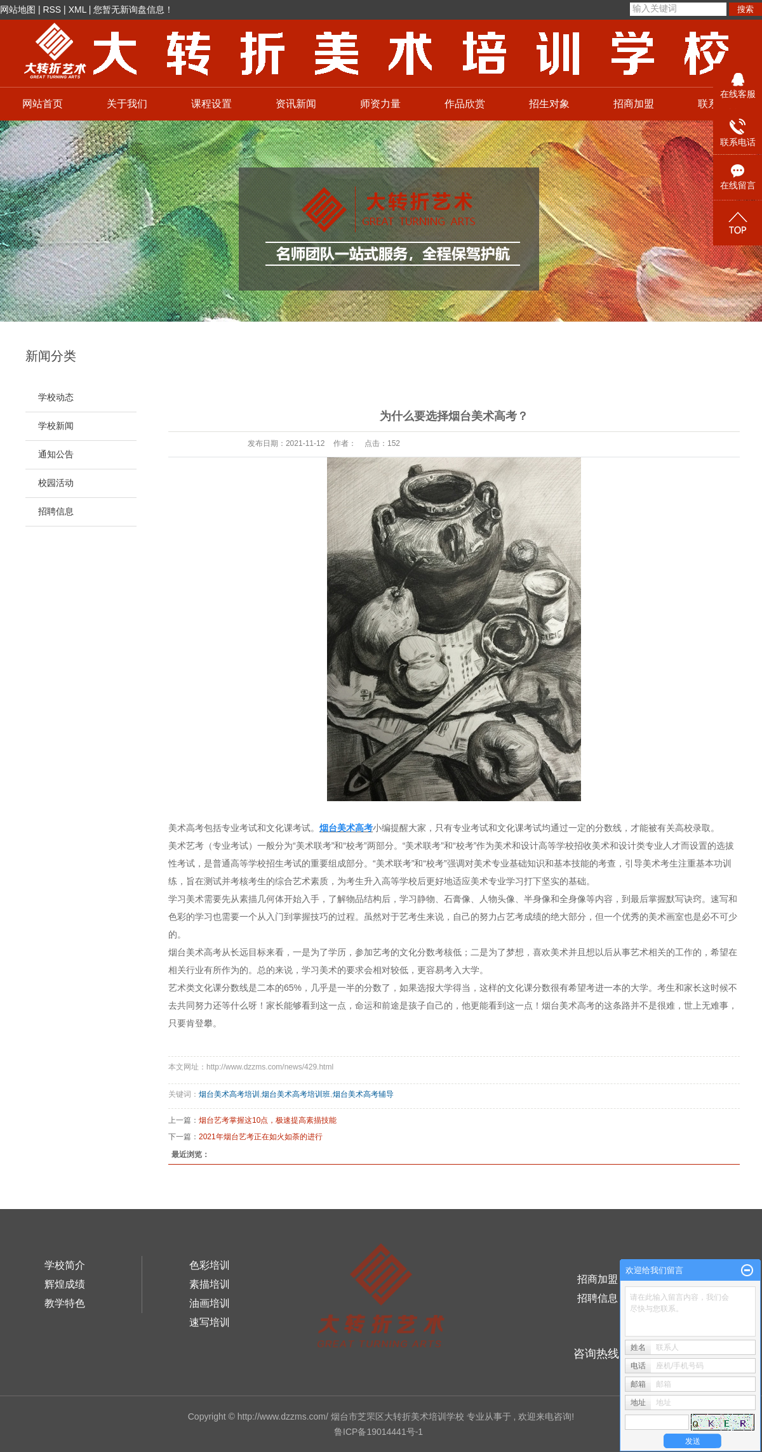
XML (77, 9)
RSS (52, 9)
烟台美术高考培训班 (296, 1094)
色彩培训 (209, 1265)
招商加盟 (633, 103)
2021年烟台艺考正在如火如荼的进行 (261, 1136)
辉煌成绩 (64, 1284)
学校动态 (56, 397)
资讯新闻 (296, 103)
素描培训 (209, 1284)
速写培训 (209, 1322)
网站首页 (42, 103)
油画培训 (209, 1303)
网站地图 (18, 9)
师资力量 (380, 103)
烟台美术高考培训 (229, 1094)
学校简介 (64, 1265)
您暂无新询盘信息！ (133, 9)
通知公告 (56, 454)
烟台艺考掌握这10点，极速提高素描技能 (268, 1120)
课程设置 (211, 103)
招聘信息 (56, 511)
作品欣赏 (464, 103)
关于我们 (127, 103)
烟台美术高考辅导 (363, 1094)
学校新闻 (56, 426)
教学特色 (64, 1303)
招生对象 (549, 103)
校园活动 (56, 483)
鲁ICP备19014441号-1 (378, 1432)
